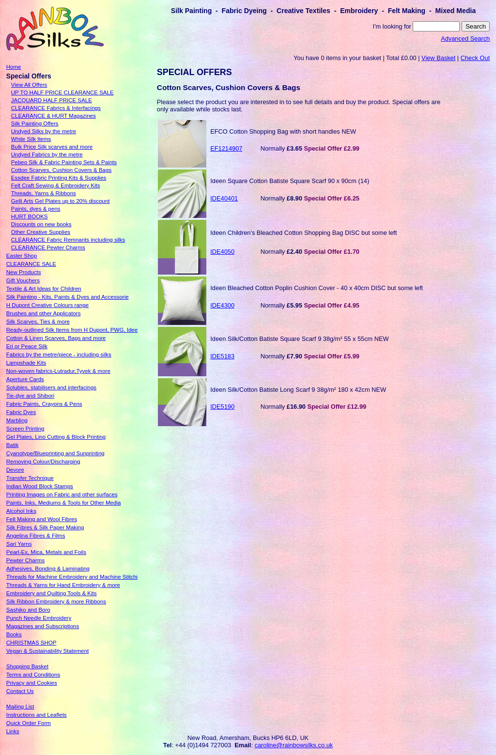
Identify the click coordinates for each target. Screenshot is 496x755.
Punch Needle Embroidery (38, 618)
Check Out (475, 58)
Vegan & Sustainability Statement (47, 651)
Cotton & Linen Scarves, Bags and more (56, 338)
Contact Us (20, 691)
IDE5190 (222, 406)
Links (12, 731)
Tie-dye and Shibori (30, 396)
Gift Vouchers (23, 280)
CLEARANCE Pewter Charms (48, 247)
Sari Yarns (19, 544)
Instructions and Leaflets (36, 715)
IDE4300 (222, 305)
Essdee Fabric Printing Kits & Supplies (59, 178)
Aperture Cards (25, 379)
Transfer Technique (30, 478)
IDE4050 (222, 251)
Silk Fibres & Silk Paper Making (45, 527)
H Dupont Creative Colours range (47, 305)
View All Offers (29, 85)
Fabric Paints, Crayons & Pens (44, 404)
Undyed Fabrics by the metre (47, 154)
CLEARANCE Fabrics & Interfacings (56, 108)
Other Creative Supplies (40, 232)
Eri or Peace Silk (26, 346)
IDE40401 (224, 198)
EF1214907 (226, 148)
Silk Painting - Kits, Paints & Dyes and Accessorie (67, 297)
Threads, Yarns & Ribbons (43, 193)
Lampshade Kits (26, 363)
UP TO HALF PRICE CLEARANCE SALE (62, 92)
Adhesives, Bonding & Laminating (48, 568)
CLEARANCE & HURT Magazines (53, 116)
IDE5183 (222, 356)
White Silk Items (31, 139)
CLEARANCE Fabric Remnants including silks (68, 240)
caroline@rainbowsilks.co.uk (294, 745)
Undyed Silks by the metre (43, 131)
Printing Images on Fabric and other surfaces (62, 494)
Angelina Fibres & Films (35, 536)
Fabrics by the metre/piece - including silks (58, 354)
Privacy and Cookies (31, 683)
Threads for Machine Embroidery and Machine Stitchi (72, 577)
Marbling (17, 420)
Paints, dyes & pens (36, 209)
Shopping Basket (27, 666)
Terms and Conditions (33, 675)
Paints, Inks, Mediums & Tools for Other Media (63, 503)
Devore (15, 470)
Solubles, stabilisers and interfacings (51, 387)
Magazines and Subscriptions (42, 626)
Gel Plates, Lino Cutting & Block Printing (56, 437)
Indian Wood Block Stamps (39, 486)
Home (13, 67)
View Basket (438, 58)
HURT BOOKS (29, 216)
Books (14, 634)
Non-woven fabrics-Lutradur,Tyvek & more (58, 371)
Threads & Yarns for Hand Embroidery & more (63, 585)
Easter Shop (21, 256)
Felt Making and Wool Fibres (41, 519)
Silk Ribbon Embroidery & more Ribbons (56, 601)
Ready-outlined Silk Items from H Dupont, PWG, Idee (72, 330)
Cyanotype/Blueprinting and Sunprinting (55, 453)
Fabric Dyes (21, 412)
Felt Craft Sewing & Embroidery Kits (55, 185)
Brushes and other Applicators (43, 313)
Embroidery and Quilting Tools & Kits (51, 593)
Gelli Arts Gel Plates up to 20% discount (60, 201)
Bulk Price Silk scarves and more (52, 147)
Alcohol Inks (21, 511)
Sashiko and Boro (28, 610)
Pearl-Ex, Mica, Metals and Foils (46, 552)
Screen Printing (25, 428)
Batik (12, 445)
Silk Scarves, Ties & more (38, 321)
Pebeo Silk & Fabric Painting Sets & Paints (64, 162)
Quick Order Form (28, 723)
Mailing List (20, 706)
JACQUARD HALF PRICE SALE (51, 100)
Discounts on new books (41, 224)
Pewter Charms (25, 560)
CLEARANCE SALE (31, 264)
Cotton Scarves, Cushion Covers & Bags (61, 170)
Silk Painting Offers (35, 123)
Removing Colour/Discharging (43, 461)
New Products (23, 272)
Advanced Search (465, 38)
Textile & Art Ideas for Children (43, 289)
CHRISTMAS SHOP (31, 643)
